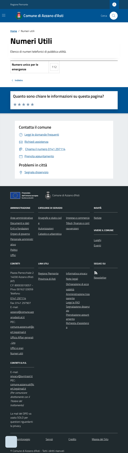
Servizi (49, 439)
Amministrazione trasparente (78, 296)
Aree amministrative (21, 218)
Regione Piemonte (19, 4)
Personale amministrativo (21, 241)
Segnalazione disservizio (78, 309)
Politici (14, 250)
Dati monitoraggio (20, 439)
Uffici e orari (16, 348)
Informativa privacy (76, 273)
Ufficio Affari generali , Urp (21, 340)
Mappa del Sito (100, 439)
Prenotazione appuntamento (77, 317)
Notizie (98, 218)
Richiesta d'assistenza (77, 325)
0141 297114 (18, 298)
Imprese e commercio (78, 218)
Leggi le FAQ (73, 302)
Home (13, 31)
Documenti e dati (19, 223)
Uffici (13, 255)
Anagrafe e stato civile (50, 220)
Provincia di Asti (47, 279)
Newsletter (100, 278)
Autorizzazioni (46, 228)
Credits (72, 439)
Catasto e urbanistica (50, 234)
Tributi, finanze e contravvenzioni (78, 225)
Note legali (72, 279)
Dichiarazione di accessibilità (77, 286)
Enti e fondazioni (19, 228)
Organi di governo (20, 234)
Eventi (97, 245)
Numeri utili (16, 353)
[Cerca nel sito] (112, 16)
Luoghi (97, 240)
